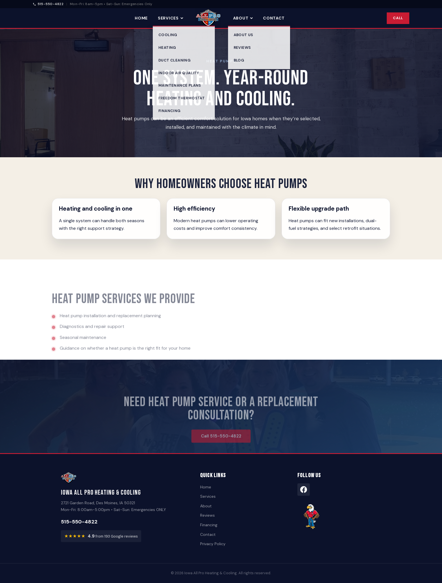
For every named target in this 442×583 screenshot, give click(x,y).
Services (170, 18)
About (243, 18)
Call (398, 18)
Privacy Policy (213, 543)
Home (141, 18)
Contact (274, 18)
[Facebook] (303, 489)
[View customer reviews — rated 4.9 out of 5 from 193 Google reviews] (101, 536)
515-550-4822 (48, 4)
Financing (208, 524)
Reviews (207, 515)
